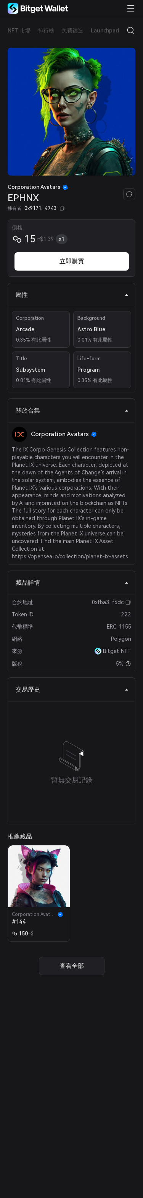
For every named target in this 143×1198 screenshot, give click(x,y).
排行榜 (46, 30)
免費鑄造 (72, 30)
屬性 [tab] (72, 294)
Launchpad (105, 30)
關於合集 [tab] (72, 410)
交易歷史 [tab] (72, 689)
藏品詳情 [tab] (72, 582)
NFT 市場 (19, 30)
